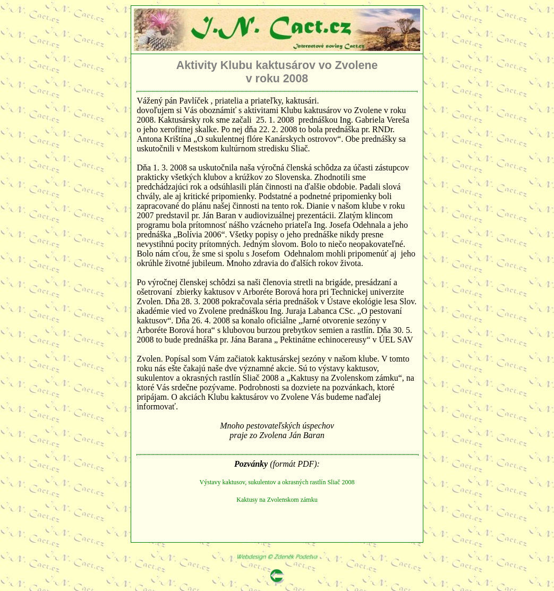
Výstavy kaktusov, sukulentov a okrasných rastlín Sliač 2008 (277, 482)
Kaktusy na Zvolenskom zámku (276, 499)
